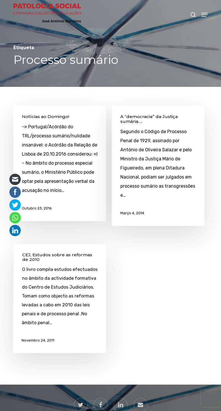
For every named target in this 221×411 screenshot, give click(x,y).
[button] (204, 15)
